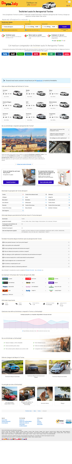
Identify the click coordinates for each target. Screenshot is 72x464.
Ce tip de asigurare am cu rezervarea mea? (14, 260)
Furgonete (39, 422)
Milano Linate (59, 431)
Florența (36, 431)
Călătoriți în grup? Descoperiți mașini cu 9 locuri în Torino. (57, 134)
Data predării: (45, 24)
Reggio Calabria (19, 432)
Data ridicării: (28, 24)
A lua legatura (5, 422)
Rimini (24, 432)
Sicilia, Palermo (11, 433)
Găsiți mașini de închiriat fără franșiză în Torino (57, 130)
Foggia (40, 431)
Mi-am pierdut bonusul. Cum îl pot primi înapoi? (16, 242)
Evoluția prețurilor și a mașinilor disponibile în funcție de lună (36, 314)
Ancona (3, 431)
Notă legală (22, 424)
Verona (44, 433)
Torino (30, 433)
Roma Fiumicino (37, 432)
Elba (33, 431)
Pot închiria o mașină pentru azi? (12, 263)
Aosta (7, 431)
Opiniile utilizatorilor (6, 421)
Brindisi (25, 431)
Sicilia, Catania (67, 432)
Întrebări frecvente (30, 270)
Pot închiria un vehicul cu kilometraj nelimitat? (15, 266)
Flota (38, 419)
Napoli (3, 432)
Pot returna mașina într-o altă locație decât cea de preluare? (19, 257)
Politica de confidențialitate (25, 421)
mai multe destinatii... (51, 433)
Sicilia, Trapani (25, 433)
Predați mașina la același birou (10, 30)
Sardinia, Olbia (60, 432)
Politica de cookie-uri (24, 422)
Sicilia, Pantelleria (18, 433)
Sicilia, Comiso (4, 433)
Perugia (6, 432)
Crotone (30, 431)
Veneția (41, 433)
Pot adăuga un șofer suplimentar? (58, 138)
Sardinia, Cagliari (52, 432)
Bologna (17, 431)
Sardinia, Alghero (45, 432)
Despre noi (21, 419)
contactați (39, 270)
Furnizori (39, 421)
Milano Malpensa (66, 431)
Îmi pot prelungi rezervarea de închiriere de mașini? (16, 248)
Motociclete (39, 424)
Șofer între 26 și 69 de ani (33, 30)
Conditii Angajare (23, 425)
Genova (47, 431)
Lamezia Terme (53, 431)
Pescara (10, 432)
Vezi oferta (6, 96)
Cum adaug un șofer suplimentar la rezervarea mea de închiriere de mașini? (23, 254)
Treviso (34, 433)
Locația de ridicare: (6, 24)
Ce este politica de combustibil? (12, 245)
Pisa (14, 432)
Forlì (44, 431)
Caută (64, 27)
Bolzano (22, 431)
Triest (37, 433)
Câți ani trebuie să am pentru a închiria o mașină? (16, 251)
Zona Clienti (4, 419)
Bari (9, 431)
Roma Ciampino (30, 432)
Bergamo (13, 431)
